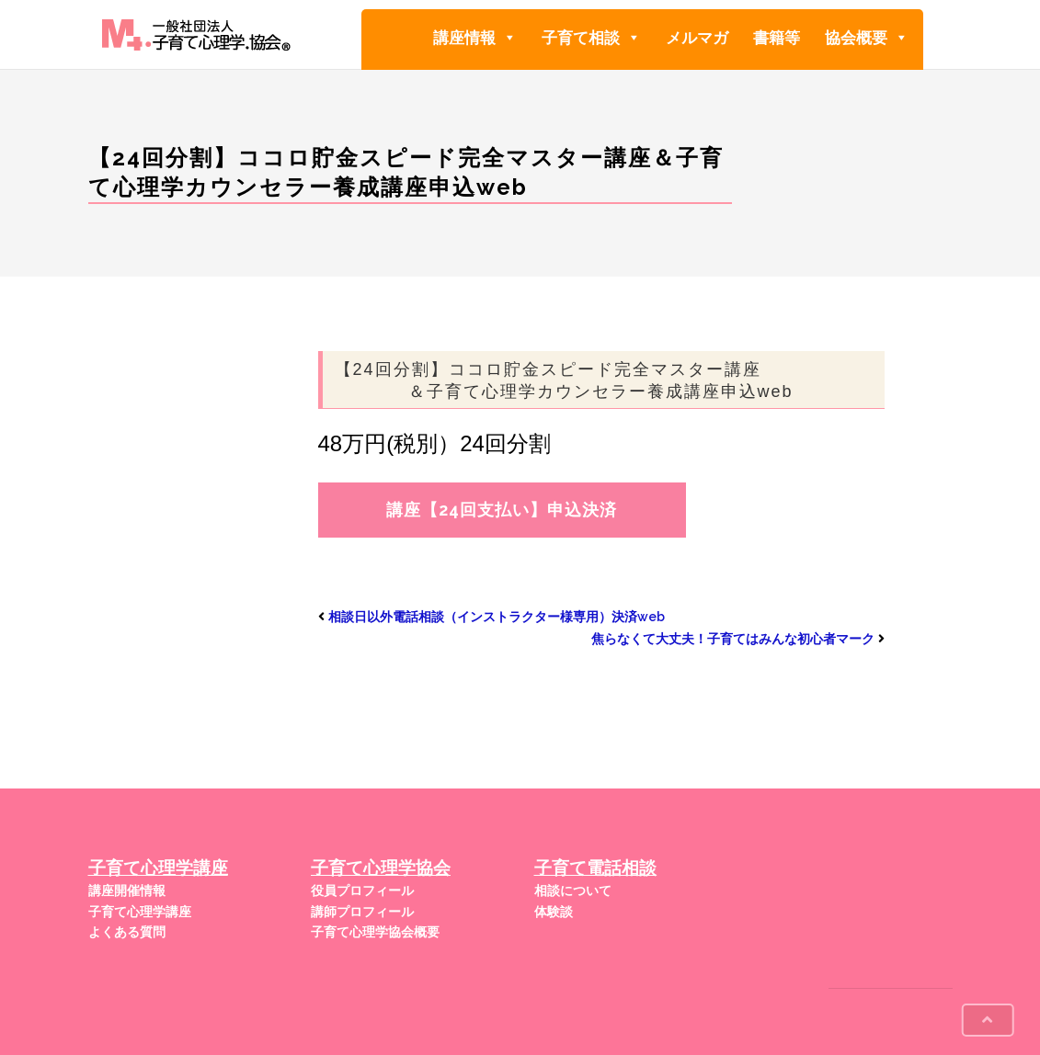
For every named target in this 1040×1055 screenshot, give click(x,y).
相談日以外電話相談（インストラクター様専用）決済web (496, 616)
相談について (572, 890)
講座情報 (475, 37)
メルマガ (697, 37)
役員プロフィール (362, 890)
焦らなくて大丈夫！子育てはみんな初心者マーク (732, 638)
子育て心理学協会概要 (375, 932)
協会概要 (867, 37)
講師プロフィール (362, 911)
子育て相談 (591, 37)
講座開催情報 (127, 890)
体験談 (553, 911)
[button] (509, 37)
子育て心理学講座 (139, 911)
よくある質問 (127, 932)
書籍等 (776, 37)
